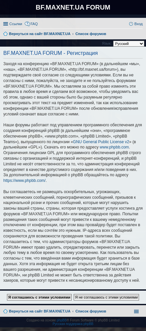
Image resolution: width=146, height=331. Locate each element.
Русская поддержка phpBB (72, 324)
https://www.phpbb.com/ (24, 180)
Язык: (106, 43)
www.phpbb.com (114, 147)
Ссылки (15, 24)
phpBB (62, 320)
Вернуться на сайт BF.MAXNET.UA (39, 311)
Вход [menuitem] (138, 24)
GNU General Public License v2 (101, 142)
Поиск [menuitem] (141, 34)
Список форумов (90, 311)
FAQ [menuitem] (34, 24)
